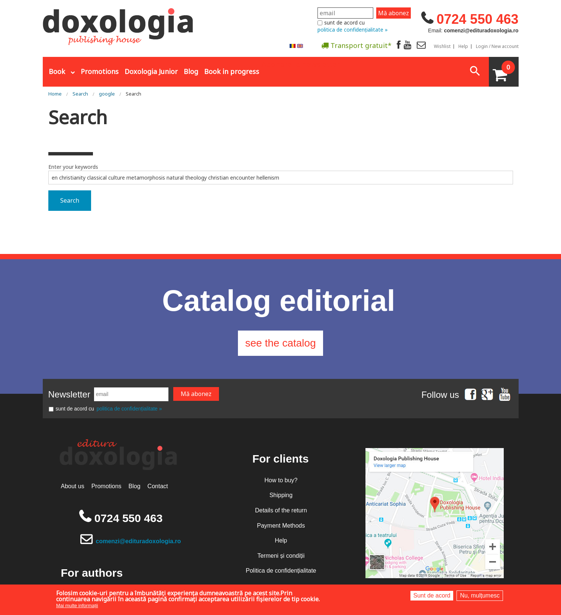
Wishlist (442, 46)
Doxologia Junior (151, 71)
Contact (158, 486)
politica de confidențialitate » (352, 29)
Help (463, 46)
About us (72, 486)
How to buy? (280, 480)
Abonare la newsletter (300, 63)
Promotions (100, 71)
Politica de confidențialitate (281, 570)
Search (80, 93)
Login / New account (497, 46)
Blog (191, 71)
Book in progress (231, 71)
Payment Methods (281, 525)
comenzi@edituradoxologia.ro (138, 541)
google (107, 93)
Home (55, 93)
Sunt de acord (432, 595)
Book (57, 71)
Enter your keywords (73, 166)
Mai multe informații (77, 605)
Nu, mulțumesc (480, 595)
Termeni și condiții (280, 556)
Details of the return (281, 510)
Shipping (281, 495)
